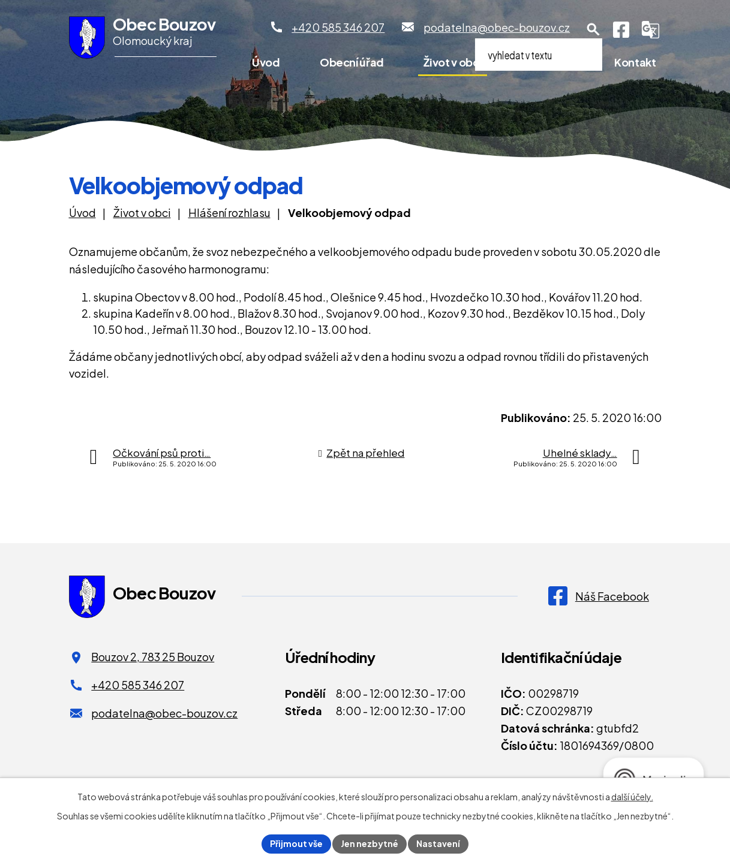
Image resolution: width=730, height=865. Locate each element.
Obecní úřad (352, 62)
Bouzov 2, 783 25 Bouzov (152, 657)
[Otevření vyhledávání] (593, 29)
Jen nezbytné (369, 843)
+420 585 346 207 (137, 685)
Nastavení (438, 843)
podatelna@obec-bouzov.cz (164, 713)
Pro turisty (548, 62)
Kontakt (635, 62)
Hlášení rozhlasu (229, 212)
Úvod (266, 62)
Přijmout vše (296, 843)
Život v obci (452, 62)
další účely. (632, 796)
